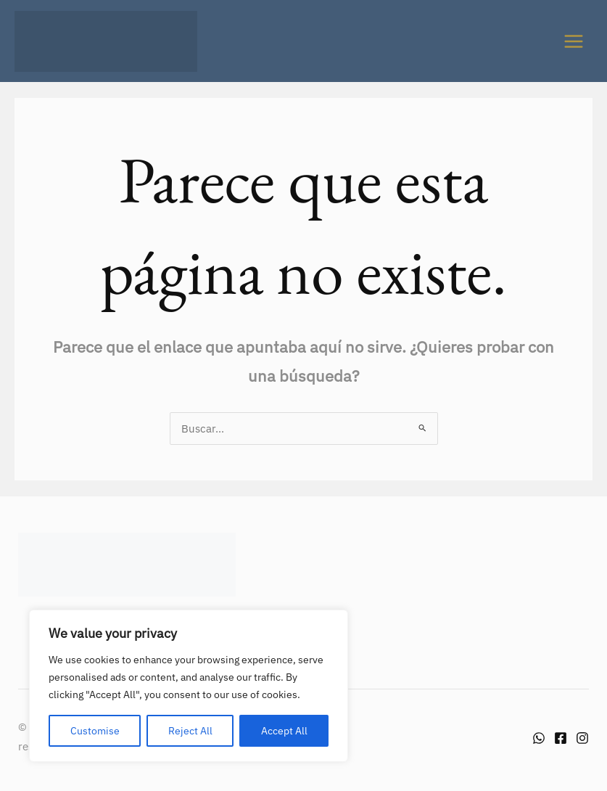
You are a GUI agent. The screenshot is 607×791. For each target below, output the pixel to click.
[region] (188, 686)
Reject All (190, 730)
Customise (95, 730)
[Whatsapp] (538, 738)
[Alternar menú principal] (573, 41)
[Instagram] (582, 738)
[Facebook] (560, 738)
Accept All (284, 730)
